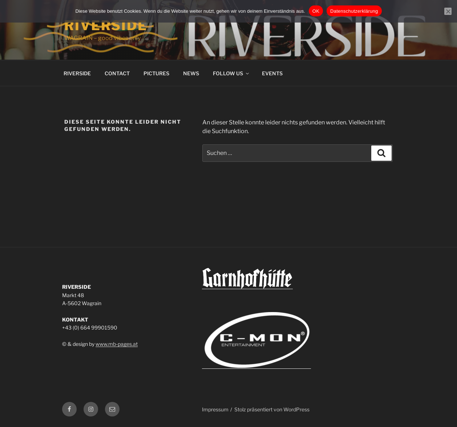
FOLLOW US (231, 73)
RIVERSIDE (77, 73)
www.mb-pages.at (117, 344)
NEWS (191, 73)
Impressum (215, 409)
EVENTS (272, 73)
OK (315, 11)
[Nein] (448, 11)
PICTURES (156, 73)
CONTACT (117, 73)
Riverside (105, 25)
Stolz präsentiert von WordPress (272, 409)
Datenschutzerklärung (354, 11)
